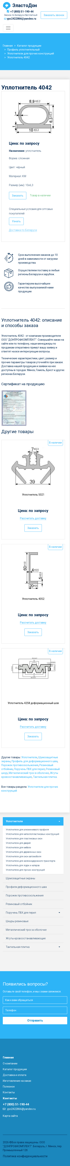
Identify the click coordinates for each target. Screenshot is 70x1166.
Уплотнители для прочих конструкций (25, 870)
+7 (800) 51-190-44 (21, 11)
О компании (10, 1063)
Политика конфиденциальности (25, 1156)
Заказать (17, 195)
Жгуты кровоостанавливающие (26, 938)
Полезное (9, 1086)
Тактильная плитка (45, 776)
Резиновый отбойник (19, 904)
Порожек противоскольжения (19, 765)
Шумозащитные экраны (20, 878)
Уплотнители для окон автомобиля (23, 856)
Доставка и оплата (14, 1075)
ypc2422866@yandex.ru (21, 18)
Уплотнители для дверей (18, 843)
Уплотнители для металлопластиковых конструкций (32, 834)
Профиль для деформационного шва (34, 761)
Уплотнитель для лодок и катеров (23, 865)
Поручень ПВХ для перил (29, 769)
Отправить (35, 1020)
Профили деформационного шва (26, 886)
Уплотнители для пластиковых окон (24, 838)
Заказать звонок (54, 15)
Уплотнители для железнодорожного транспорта (30, 861)
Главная (8, 1057)
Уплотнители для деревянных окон (23, 852)
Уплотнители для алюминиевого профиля (27, 829)
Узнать (16, 221)
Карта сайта (10, 1115)
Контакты (9, 1092)
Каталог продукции (15, 1069)
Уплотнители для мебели (18, 847)
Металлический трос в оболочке (29, 772)
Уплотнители (29, 757)
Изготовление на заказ (17, 1080)
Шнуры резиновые (17, 921)
